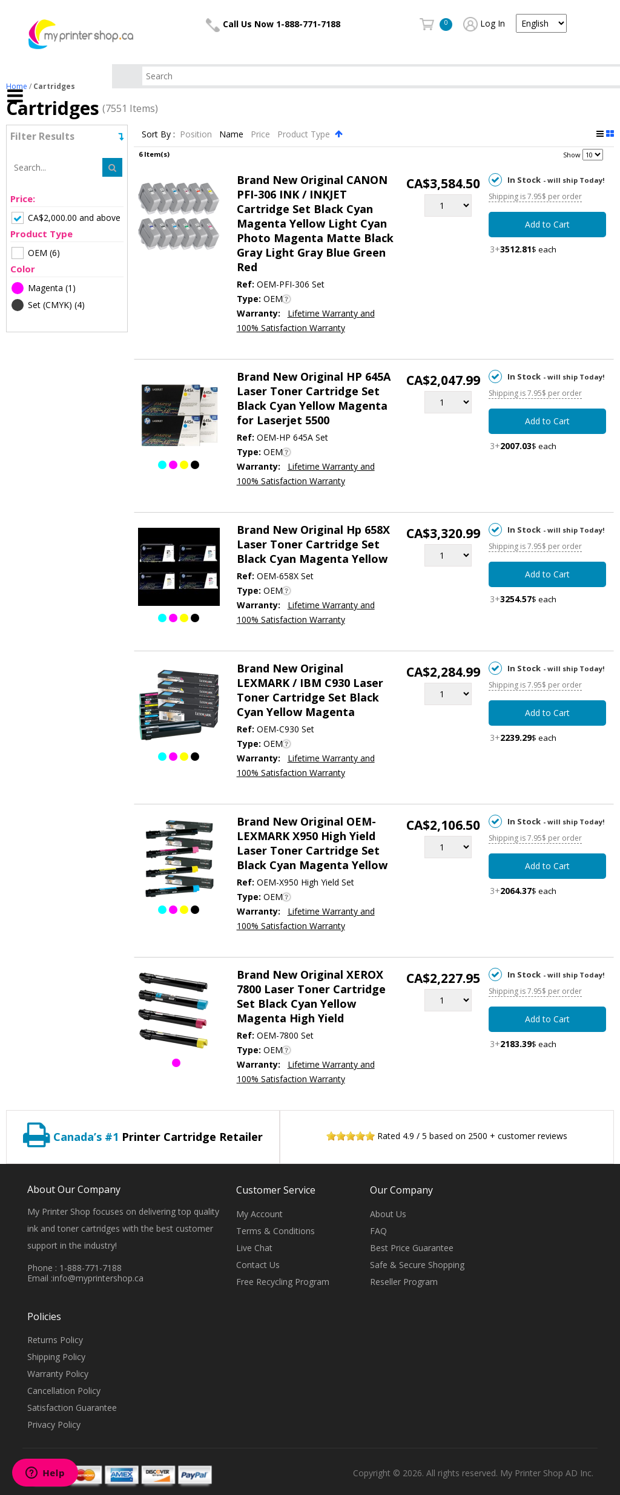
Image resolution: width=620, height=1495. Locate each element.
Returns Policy (55, 1340)
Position (197, 134)
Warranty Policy (57, 1373)
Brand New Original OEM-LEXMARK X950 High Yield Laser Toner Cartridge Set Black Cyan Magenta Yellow (312, 843)
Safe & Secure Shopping (417, 1264)
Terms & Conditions (275, 1231)
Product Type (304, 134)
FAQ (378, 1231)
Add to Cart (547, 224)
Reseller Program (404, 1281)
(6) (36, 253)
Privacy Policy (54, 1424)
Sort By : (158, 134)
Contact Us (258, 1264)
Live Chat (254, 1248)
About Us (388, 1214)
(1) (44, 288)
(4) (48, 305)
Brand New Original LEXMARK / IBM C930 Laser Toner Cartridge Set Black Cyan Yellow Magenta (310, 690)
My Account (259, 1214)
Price (261, 134)
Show (572, 154)
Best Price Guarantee (411, 1248)
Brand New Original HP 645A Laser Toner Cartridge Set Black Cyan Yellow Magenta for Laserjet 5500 (314, 398)
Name (232, 134)
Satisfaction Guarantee (72, 1407)
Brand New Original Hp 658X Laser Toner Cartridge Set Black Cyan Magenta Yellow (313, 544)
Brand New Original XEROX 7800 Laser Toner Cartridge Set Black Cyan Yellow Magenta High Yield (311, 996)
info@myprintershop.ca (98, 1278)
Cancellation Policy (64, 1390)
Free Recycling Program (282, 1281)
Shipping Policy (56, 1356)
